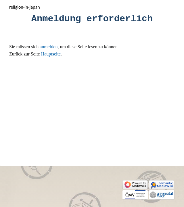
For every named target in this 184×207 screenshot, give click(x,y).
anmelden (48, 46)
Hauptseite (51, 53)
